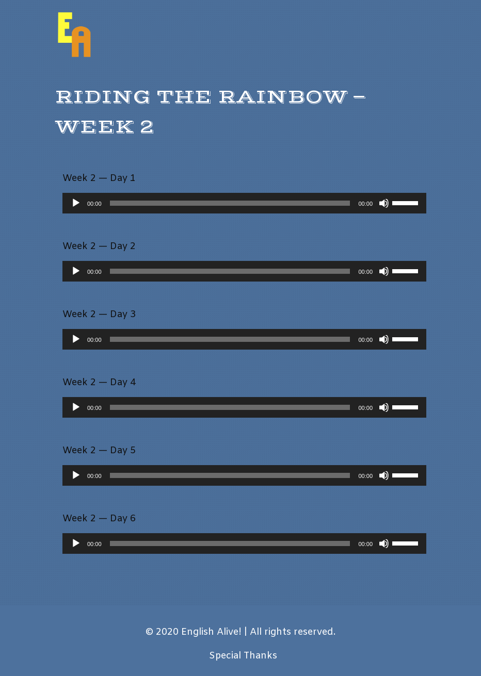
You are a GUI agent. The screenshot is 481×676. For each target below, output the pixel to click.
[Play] (76, 203)
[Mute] (384, 203)
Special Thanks (243, 656)
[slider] (230, 203)
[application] (244, 203)
